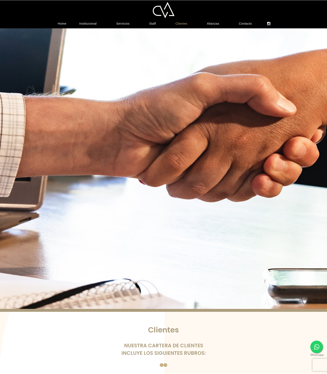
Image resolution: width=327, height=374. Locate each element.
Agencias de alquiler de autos (108, 367)
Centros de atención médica (175, 367)
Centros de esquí (230, 367)
